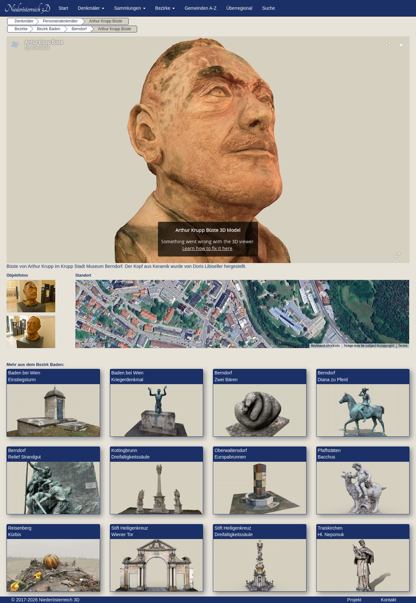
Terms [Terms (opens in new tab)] (403, 345)
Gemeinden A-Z (200, 8)
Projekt (354, 599)
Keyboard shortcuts (325, 345)
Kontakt (388, 599)
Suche (268, 8)
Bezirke (165, 8)
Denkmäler (91, 8)
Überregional (239, 8)
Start (63, 8)
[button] (242, 310)
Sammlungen (129, 8)
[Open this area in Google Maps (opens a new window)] (87, 344)
